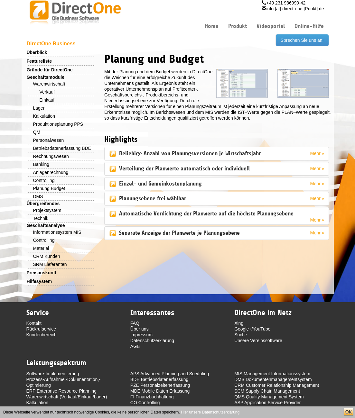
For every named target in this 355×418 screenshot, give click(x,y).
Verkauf (47, 92)
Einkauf (47, 100)
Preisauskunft (42, 272)
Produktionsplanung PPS (58, 124)
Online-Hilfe (309, 26)
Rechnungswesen (51, 156)
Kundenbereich (41, 334)
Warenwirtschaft (49, 83)
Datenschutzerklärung (152, 340)
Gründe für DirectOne (50, 69)
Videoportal (271, 26)
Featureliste (39, 61)
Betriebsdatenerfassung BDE (62, 148)
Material (41, 248)
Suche (240, 334)
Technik (40, 218)
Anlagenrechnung (51, 172)
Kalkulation (44, 116)
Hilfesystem (39, 281)
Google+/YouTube (252, 329)
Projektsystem (47, 210)
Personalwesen (48, 140)
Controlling (44, 180)
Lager (39, 108)
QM (37, 132)
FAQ (134, 323)
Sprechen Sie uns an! (302, 40)
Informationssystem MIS (57, 232)
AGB (135, 346)
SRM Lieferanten (50, 264)
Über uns (139, 329)
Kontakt (34, 323)
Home (212, 26)
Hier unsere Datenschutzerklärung (210, 412)
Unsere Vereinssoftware (258, 340)
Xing (238, 323)
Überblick (37, 52)
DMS (38, 196)
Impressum (141, 334)
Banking (41, 164)
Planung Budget (49, 188)
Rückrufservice (41, 329)
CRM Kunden (46, 256)
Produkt (237, 26)
